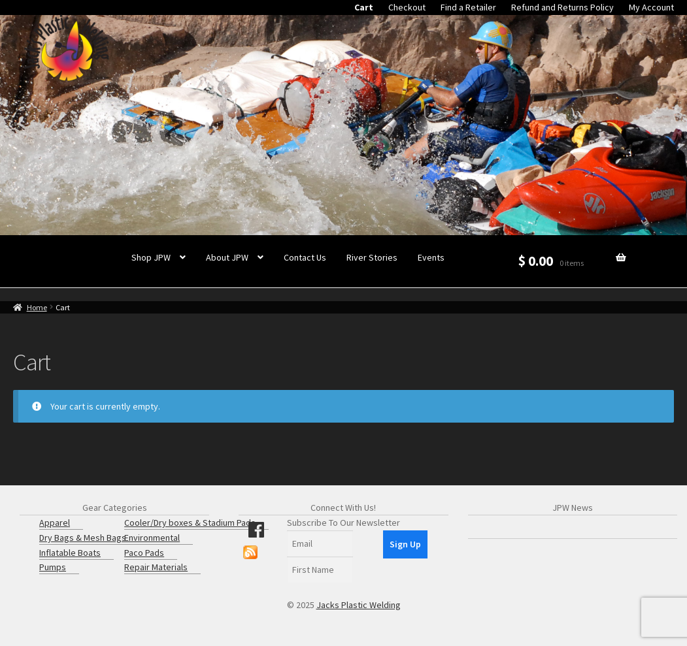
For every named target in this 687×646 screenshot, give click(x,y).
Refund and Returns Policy (562, 7)
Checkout (407, 7)
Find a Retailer (468, 7)
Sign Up (405, 544)
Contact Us (305, 257)
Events (431, 257)
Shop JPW (151, 257)
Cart (363, 7)
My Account (651, 7)
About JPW (227, 257)
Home (37, 307)
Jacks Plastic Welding (358, 605)
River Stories (371, 257)
